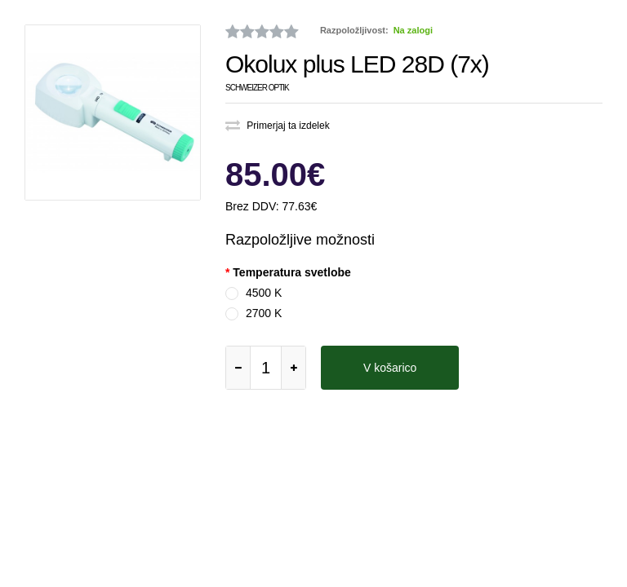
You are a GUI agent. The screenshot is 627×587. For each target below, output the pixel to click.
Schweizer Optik (257, 87)
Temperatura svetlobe (291, 272)
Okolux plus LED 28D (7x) (357, 64)
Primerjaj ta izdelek (277, 125)
